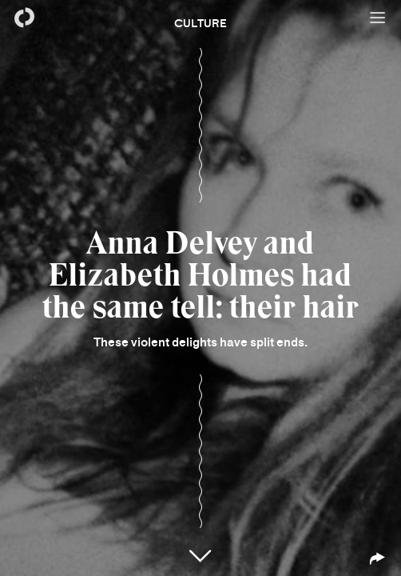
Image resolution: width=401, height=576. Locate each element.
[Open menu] (377, 17)
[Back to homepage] (24, 17)
